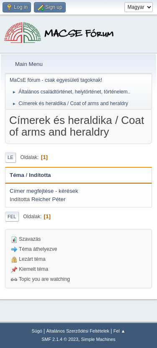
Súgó (37, 330)
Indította (40, 175)
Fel (12, 216)
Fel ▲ (119, 330)
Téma (17, 175)
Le (10, 157)
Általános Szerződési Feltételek (77, 330)
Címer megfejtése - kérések (44, 191)
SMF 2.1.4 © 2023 (59, 339)
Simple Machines (98, 339)
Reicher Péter (48, 199)
